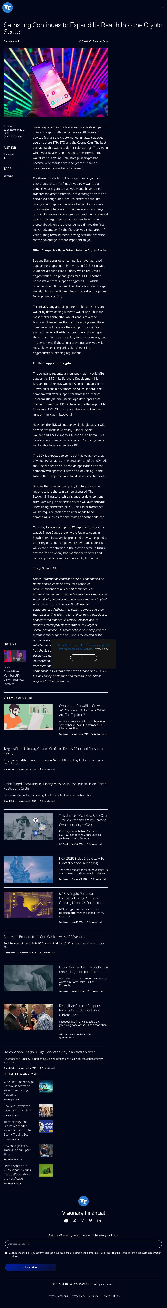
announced (71, 374)
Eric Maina (9, 154)
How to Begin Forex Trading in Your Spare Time (17, 1150)
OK (83, 658)
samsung (8, 176)
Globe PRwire (9, 769)
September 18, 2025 (13, 1159)
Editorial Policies (110, 1296)
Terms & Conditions (58, 1296)
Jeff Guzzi (63, 844)
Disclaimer (93, 1296)
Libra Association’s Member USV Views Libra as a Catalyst (14, 675)
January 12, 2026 (11, 1115)
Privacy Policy (100, 649)
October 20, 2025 (11, 1139)
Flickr (56, 568)
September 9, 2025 (12, 1183)
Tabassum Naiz (66, 1034)
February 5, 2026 (11, 1099)
